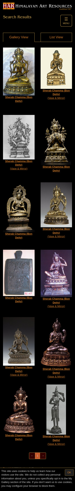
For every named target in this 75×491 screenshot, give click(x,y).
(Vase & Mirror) (56, 73)
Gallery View (18, 37)
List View (56, 37)
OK (69, 472)
